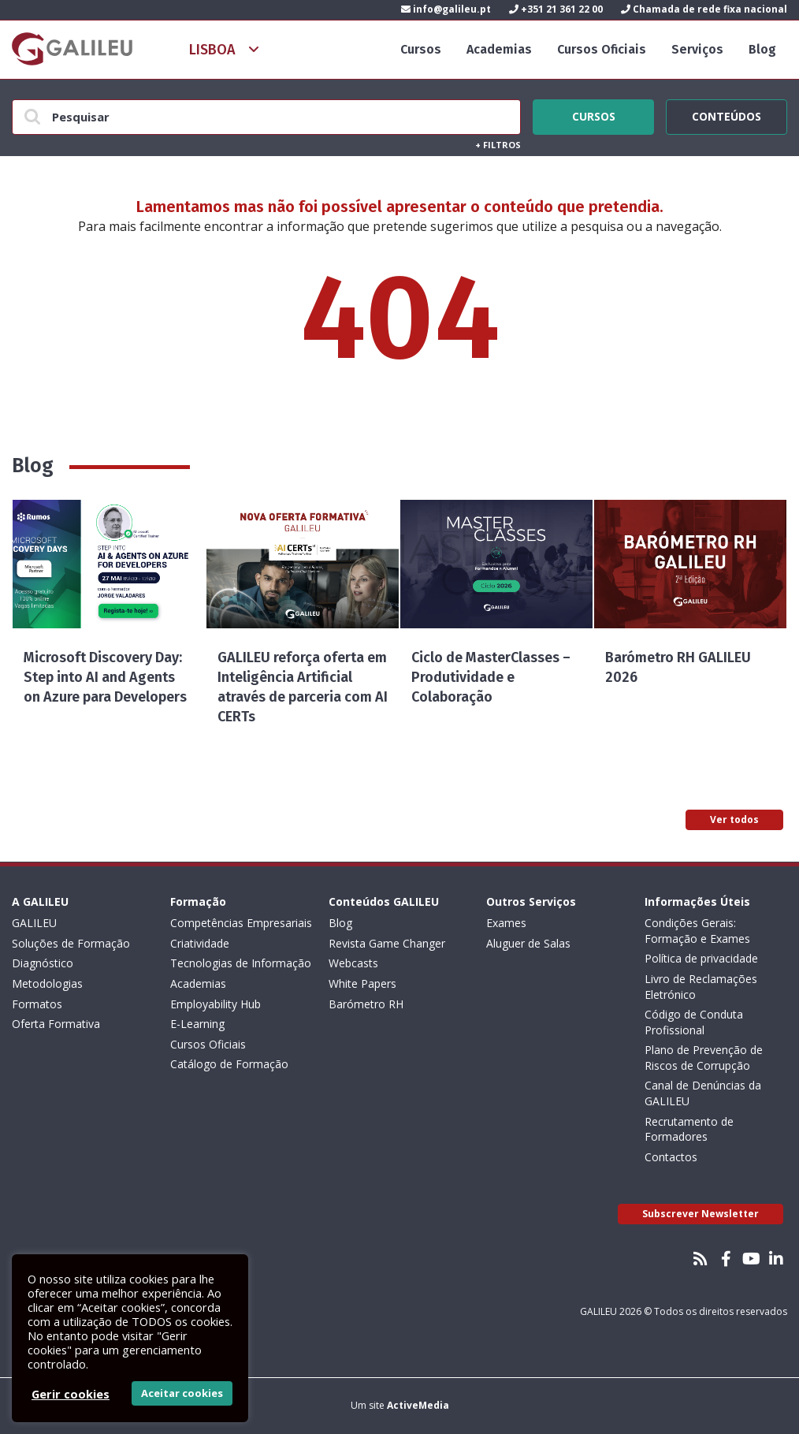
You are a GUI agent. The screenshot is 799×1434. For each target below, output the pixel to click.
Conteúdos (726, 114)
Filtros (498, 145)
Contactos (671, 1156)
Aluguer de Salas (528, 943)
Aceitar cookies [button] (182, 1393)
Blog (762, 49)
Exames (506, 922)
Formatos (37, 1003)
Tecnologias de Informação (240, 962)
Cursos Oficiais (601, 49)
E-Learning (197, 1023)
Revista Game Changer (387, 943)
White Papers (362, 983)
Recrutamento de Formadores (689, 1129)
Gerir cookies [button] (71, 1394)
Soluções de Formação (71, 943)
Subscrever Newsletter (700, 1213)
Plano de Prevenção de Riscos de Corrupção (704, 1057)
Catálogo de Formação (229, 1063)
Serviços (697, 49)
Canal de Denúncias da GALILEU (703, 1093)
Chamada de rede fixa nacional (704, 9)
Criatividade (199, 943)
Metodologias (47, 983)
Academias (499, 49)
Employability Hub (215, 1003)
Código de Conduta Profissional (694, 1022)
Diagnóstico (42, 962)
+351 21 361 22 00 (556, 9)
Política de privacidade (701, 958)
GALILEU (34, 922)
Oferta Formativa (56, 1023)
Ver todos (734, 819)
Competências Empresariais (241, 922)
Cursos (420, 49)
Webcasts (353, 962)
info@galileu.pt (446, 9)
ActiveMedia (418, 1405)
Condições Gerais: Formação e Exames (697, 930)
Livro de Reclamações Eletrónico (701, 986)
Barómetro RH (366, 1003)
